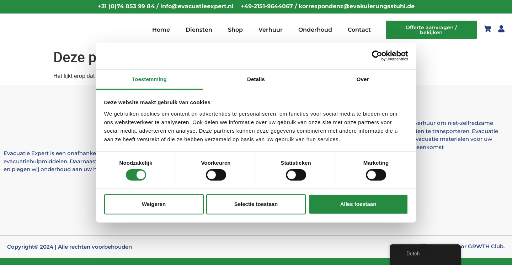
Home (161, 29)
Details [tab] (256, 79)
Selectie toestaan (256, 204)
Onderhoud (315, 29)
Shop (235, 29)
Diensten (199, 29)
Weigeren (154, 204)
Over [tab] (363, 79)
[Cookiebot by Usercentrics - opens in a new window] (377, 56)
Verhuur (270, 29)
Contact (359, 29)
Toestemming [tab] (149, 79)
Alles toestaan (358, 204)
